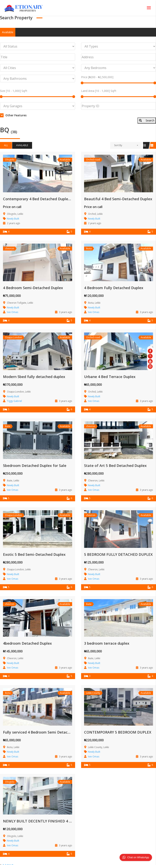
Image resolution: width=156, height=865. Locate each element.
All (6, 145)
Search (146, 120)
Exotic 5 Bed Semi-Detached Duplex (34, 554)
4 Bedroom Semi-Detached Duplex (33, 287)
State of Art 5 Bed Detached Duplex (115, 465)
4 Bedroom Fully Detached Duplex (113, 287)
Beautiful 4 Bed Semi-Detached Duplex (118, 198)
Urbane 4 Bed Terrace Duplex (109, 376)
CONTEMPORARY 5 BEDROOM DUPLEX (117, 732)
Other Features (13, 115)
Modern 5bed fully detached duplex (34, 376)
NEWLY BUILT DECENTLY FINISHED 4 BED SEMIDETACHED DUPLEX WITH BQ (70, 821)
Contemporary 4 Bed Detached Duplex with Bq (43, 198)
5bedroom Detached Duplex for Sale (34, 465)
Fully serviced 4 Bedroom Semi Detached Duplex (45, 732)
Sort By (118, 145)
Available (7, 32)
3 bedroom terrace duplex (106, 643)
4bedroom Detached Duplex (27, 643)
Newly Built (13, 218)
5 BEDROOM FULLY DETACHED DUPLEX (118, 554)
